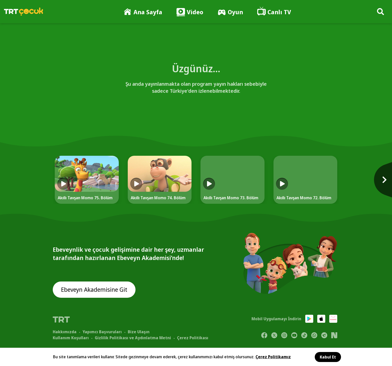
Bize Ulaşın (139, 331)
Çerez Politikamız (273, 357)
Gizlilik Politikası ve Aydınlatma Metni (133, 337)
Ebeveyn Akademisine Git (94, 290)
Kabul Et (328, 357)
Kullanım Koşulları (71, 337)
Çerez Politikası (192, 337)
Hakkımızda (64, 331)
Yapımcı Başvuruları (102, 331)
